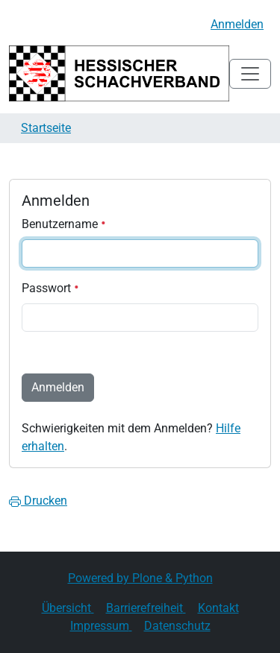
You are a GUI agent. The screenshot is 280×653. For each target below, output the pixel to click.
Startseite (46, 128)
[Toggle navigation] (250, 74)
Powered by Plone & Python (140, 578)
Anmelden (237, 24)
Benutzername (64, 224)
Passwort (50, 288)
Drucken (38, 500)
